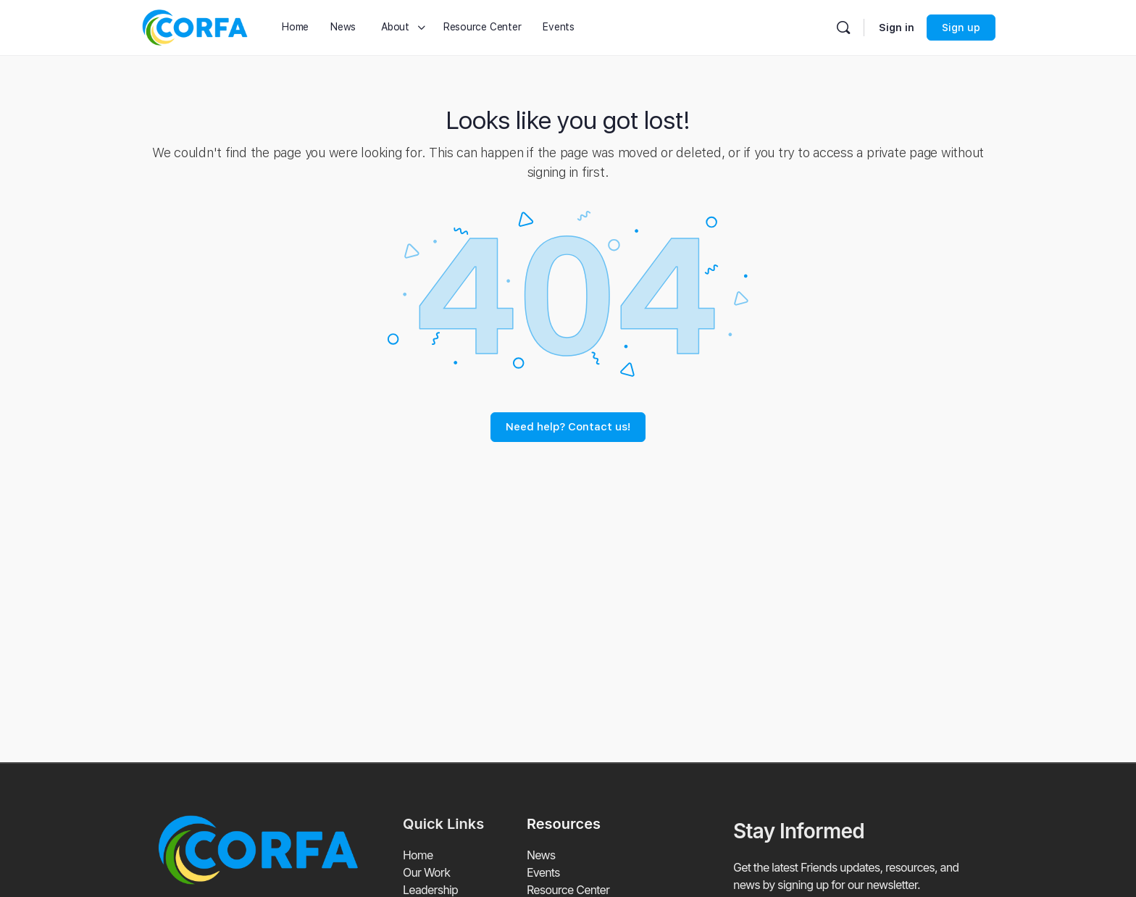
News (541, 855)
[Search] (843, 27)
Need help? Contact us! (568, 426)
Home (418, 855)
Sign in (896, 27)
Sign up (961, 27)
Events (543, 873)
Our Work (426, 873)
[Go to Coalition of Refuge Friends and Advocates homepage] (195, 25)
